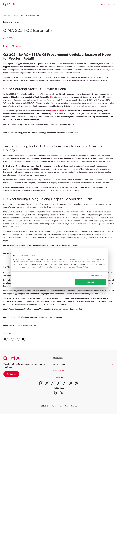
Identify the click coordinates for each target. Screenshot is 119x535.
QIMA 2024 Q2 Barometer (30, 15)
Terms (54, 406)
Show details (96, 275)
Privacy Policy (82, 267)
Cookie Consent (71, 406)
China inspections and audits (61, 97)
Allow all (90, 282)
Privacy (60, 406)
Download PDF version (12, 46)
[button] (114, 4)
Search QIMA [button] (58, 370)
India (16, 180)
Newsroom (7, 15)
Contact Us (11, 374)
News (16, 15)
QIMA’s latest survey (58, 111)
